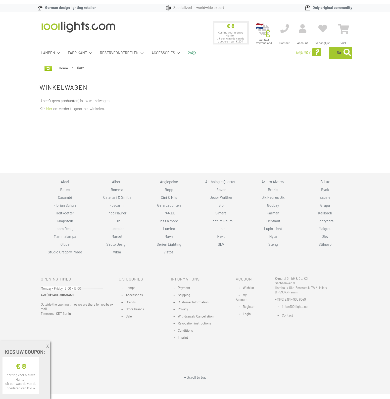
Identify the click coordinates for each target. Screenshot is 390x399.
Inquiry (269, 52)
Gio (221, 205)
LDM (117, 221)
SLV (221, 244)
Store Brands (135, 309)
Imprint (183, 337)
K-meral (221, 213)
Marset (116, 236)
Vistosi (168, 252)
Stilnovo (325, 244)
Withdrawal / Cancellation (196, 316)
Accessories (134, 295)
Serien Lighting (169, 244)
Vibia (117, 252)
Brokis (273, 189)
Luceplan (116, 228)
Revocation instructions (194, 323)
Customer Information (193, 302)
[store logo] (78, 29)
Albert (117, 181)
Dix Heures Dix (273, 197)
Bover (221, 189)
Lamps (130, 288)
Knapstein (65, 221)
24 (191, 52)
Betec (65, 189)
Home (64, 68)
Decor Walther (220, 197)
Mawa (169, 236)
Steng (273, 244)
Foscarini (116, 205)
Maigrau (325, 228)
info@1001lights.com (296, 307)
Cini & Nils (169, 197)
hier (49, 108)
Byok (325, 189)
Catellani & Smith (117, 197)
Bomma (117, 189)
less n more (169, 221)
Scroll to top (195, 377)
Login (247, 314)
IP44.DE (168, 213)
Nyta (273, 236)
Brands (131, 302)
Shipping (184, 295)
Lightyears (325, 221)
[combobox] (316, 53)
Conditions (185, 330)
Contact (287, 315)
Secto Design (117, 244)
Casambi (65, 197)
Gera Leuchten (169, 205)
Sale (129, 316)
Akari (65, 181)
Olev (325, 236)
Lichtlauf (273, 221)
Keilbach (325, 213)
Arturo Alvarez (273, 181)
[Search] (347, 53)
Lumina (169, 228)
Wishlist (248, 288)
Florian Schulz (65, 205)
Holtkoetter (65, 213)
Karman (273, 213)
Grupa (325, 205)
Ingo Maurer (116, 213)
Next (221, 236)
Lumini (221, 228)
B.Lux (325, 181)
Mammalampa (65, 236)
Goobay (273, 205)
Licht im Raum (221, 221)
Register (249, 307)
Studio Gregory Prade (65, 252)
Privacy (183, 309)
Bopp (169, 189)
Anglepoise (169, 181)
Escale (325, 197)
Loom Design (65, 228)
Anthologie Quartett (221, 181)
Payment (184, 288)
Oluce (65, 244)
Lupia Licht (273, 228)
